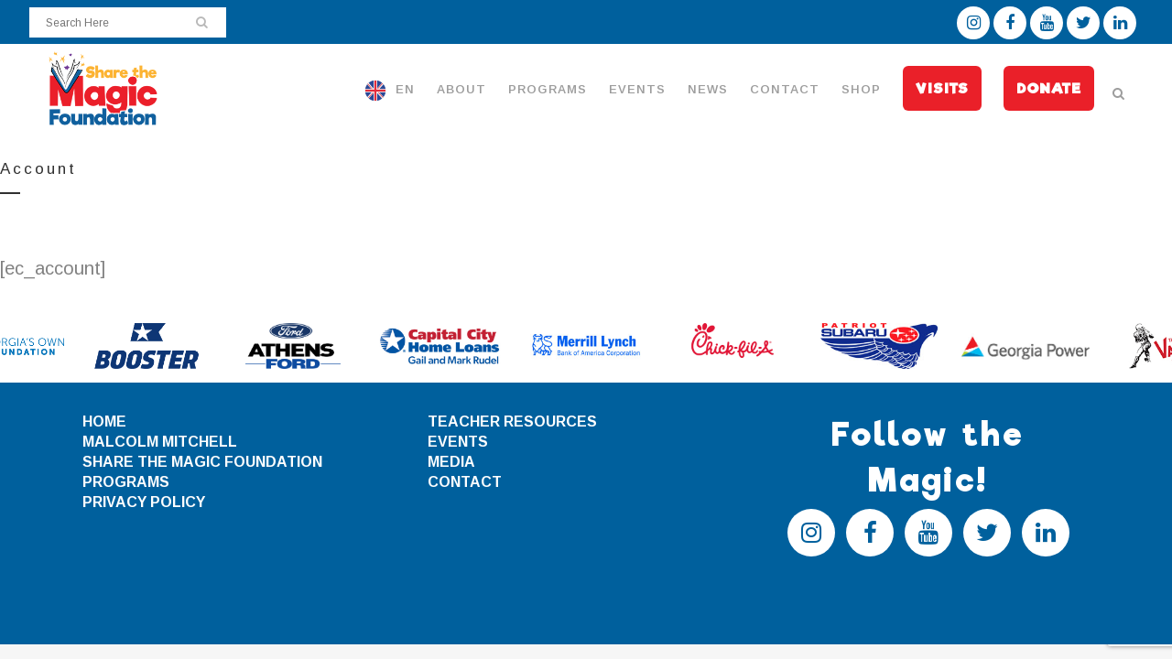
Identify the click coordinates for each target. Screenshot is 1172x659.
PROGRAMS (125, 482)
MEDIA (451, 462)
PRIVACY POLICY (143, 502)
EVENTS (458, 441)
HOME (104, 421)
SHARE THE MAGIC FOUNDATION (202, 462)
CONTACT (465, 482)
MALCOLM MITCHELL (159, 441)
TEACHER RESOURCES (512, 421)
